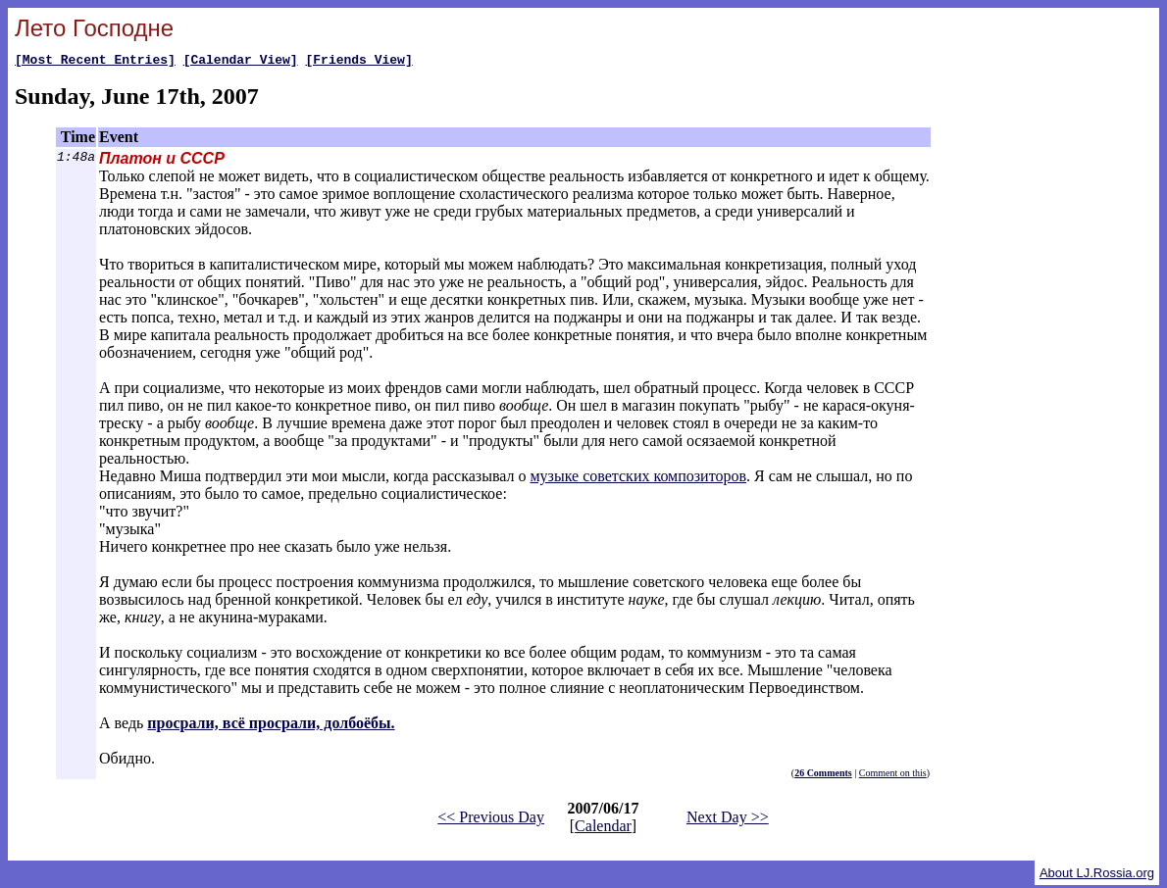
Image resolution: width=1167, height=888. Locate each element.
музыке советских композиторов (638, 478)
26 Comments (823, 775)
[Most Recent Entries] (95, 62)
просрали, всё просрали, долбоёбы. (270, 725)
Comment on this (893, 775)
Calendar (603, 828)
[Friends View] (358, 62)
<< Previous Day (490, 820)
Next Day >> (727, 820)
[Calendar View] (240, 62)
